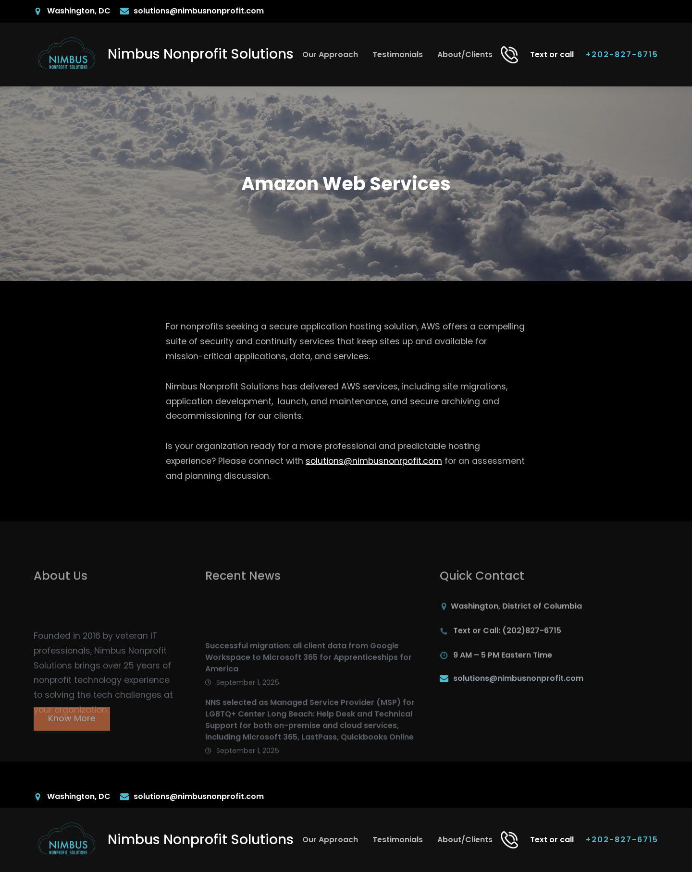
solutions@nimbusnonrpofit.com (374, 461)
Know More (72, 722)
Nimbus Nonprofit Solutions (201, 54)
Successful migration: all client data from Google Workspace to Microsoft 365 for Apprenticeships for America (308, 680)
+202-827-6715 (622, 54)
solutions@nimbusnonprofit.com (518, 678)
